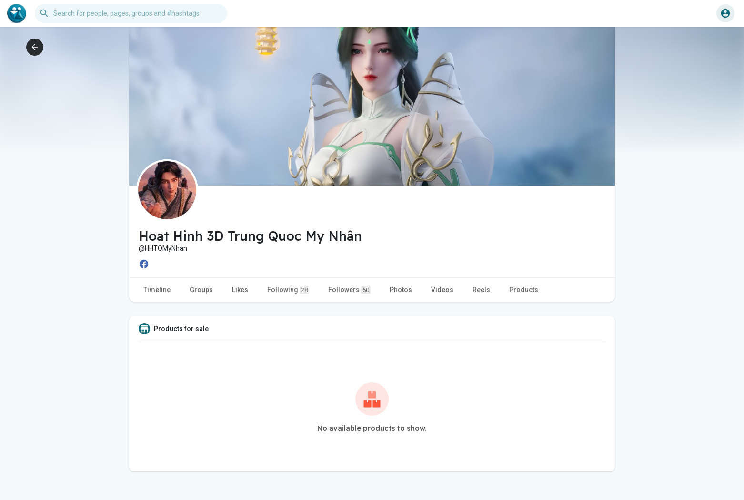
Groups (201, 290)
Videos (442, 290)
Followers (349, 290)
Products (523, 290)
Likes (240, 290)
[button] (131, 13)
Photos (401, 290)
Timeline (157, 290)
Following (288, 290)
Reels (481, 290)
